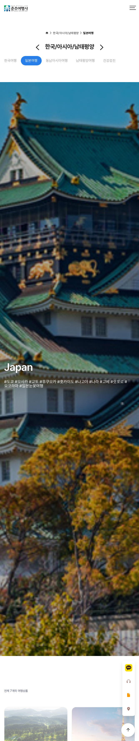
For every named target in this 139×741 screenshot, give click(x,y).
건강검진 (109, 60)
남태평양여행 (85, 60)
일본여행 (88, 33)
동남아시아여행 (57, 60)
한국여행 (10, 60)
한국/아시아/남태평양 (66, 33)
